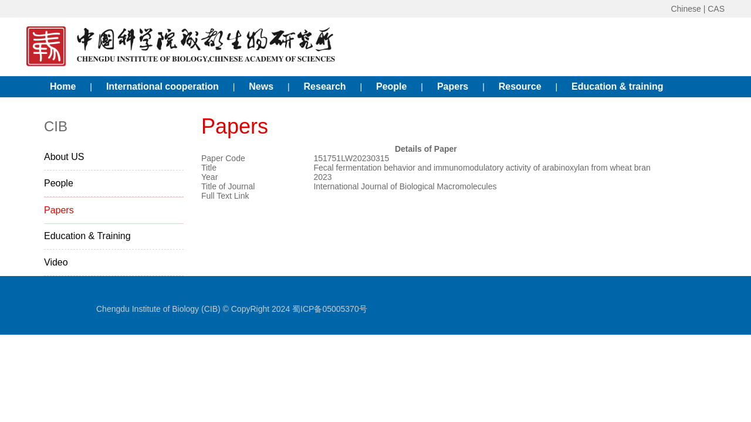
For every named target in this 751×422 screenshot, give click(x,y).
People (391, 86)
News (261, 86)
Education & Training (87, 236)
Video (56, 262)
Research (325, 86)
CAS (716, 8)
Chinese (686, 8)
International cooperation (162, 86)
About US (64, 157)
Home (63, 86)
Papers (452, 86)
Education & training (617, 86)
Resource (520, 86)
